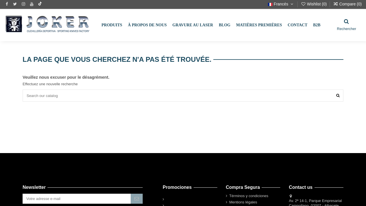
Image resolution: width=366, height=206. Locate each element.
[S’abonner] (137, 199)
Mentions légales (243, 202)
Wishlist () (314, 4)
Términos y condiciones (248, 196)
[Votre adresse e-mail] (77, 199)
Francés (281, 4)
